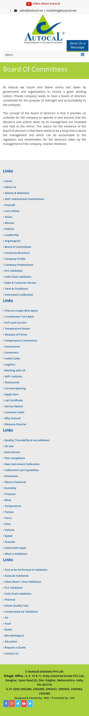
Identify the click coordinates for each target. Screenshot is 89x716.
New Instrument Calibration (22, 464)
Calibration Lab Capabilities (22, 470)
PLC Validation (14, 270)
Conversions (12, 346)
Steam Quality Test (16, 605)
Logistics (10, 364)
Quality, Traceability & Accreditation (27, 440)
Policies (9, 229)
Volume (9, 530)
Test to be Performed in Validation (26, 569)
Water (8, 629)
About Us (10, 187)
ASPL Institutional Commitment (24, 199)
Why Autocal (12, 418)
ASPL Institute (13, 376)
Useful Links (12, 358)
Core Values (12, 211)
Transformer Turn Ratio (19, 316)
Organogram (13, 241)
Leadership (12, 235)
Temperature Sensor (17, 328)
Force (8, 518)
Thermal (10, 599)
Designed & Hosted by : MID (31, 698)
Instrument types (15, 548)
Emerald (10, 205)
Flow (7, 524)
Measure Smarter (15, 424)
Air (6, 617)
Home (8, 181)
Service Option (14, 406)
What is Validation (16, 554)
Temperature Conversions (21, 340)
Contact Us (11, 653)
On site (9, 446)
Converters (11, 352)
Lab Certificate (14, 400)
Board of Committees (18, 247)
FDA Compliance (15, 458)
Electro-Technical (15, 482)
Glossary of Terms (16, 334)
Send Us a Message (77, 45)
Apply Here (11, 394)
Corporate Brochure (17, 253)
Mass (8, 500)
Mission (9, 223)
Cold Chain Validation (18, 276)
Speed (8, 536)
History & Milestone (17, 193)
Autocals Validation (17, 575)
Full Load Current (15, 322)
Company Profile (15, 259)
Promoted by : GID (63, 698)
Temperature (13, 506)
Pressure (10, 494)
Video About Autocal (43, 3)
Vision (8, 217)
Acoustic (10, 542)
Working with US (15, 370)
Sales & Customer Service (20, 282)
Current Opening (15, 388)
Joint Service (12, 452)
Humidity (10, 488)
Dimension (11, 476)
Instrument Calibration (19, 294)
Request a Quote (15, 647)
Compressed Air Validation (21, 611)
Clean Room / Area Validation (23, 581)
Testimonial (12, 382)
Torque (9, 512)
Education (11, 641)
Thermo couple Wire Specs (21, 310)
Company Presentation (19, 265)
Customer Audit (14, 412)
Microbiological (14, 635)
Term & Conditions (16, 288)
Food (8, 623)
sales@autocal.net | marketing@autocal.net (45, 10)
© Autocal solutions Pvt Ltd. (44, 671)
